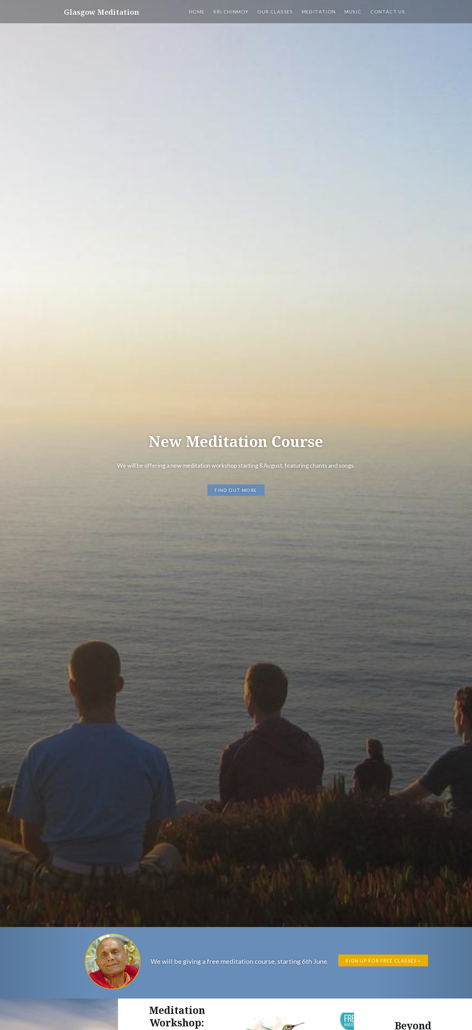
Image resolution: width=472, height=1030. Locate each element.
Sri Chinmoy (230, 11)
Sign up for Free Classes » (383, 960)
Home (197, 11)
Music (353, 11)
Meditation (319, 11)
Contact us (387, 11)
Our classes (275, 11)
